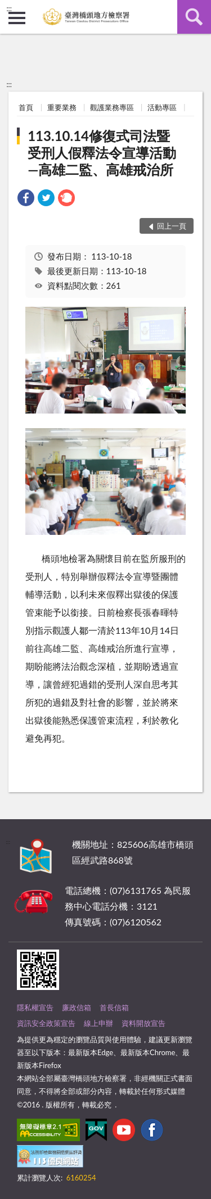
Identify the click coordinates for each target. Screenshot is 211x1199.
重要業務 (62, 107)
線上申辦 (98, 1023)
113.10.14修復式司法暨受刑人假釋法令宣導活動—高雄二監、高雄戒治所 (102, 153)
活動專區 (162, 107)
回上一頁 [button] (171, 225)
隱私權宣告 (35, 1007)
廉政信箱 (76, 1007)
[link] (25, 199)
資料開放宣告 (143, 1023)
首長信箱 (114, 1007)
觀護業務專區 (112, 107)
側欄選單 (16, 18)
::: (9, 8)
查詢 (194, 17)
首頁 (26, 107)
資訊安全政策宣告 (46, 1023)
